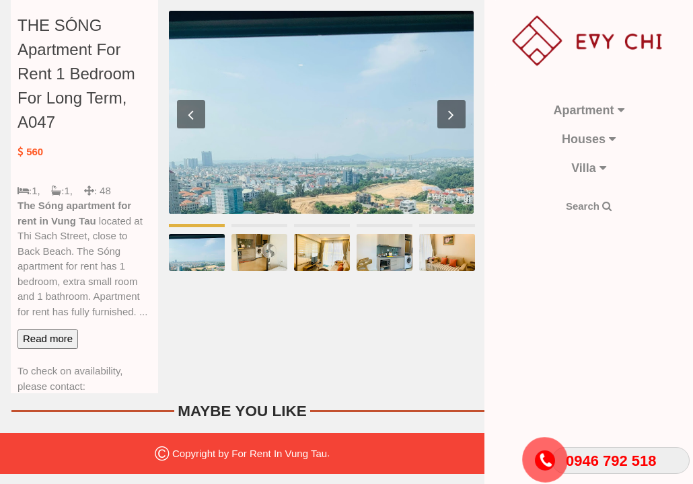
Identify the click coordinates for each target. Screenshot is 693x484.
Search (589, 206)
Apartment (588, 110)
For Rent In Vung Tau (279, 452)
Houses (589, 139)
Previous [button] (191, 114)
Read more (48, 338)
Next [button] (451, 114)
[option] (321, 112)
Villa (588, 168)
